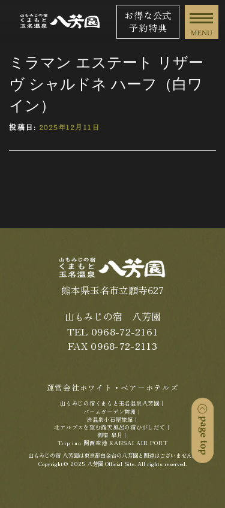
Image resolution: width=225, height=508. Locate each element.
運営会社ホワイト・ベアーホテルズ (113, 387)
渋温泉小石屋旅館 (109, 419)
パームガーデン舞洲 (109, 411)
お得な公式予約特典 (148, 21)
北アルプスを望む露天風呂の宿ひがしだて (109, 427)
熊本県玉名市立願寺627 (112, 290)
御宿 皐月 (110, 435)
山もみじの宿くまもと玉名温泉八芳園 (110, 403)
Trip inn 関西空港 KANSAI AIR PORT (113, 443)
